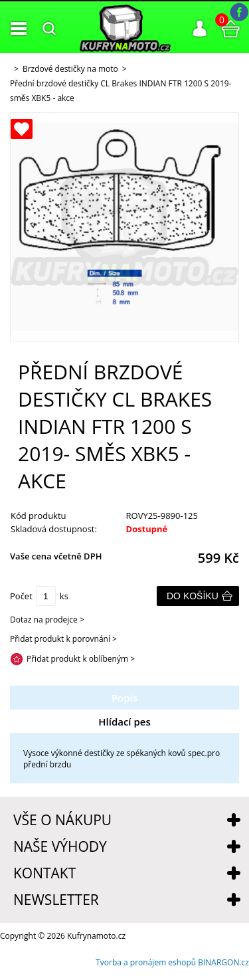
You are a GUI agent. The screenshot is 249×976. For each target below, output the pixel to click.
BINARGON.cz (223, 962)
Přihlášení (200, 29)
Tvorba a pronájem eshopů (146, 962)
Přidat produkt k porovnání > (63, 638)
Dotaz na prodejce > (47, 619)
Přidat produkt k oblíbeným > (81, 658)
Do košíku (192, 596)
